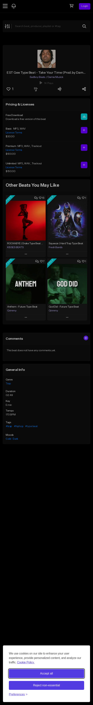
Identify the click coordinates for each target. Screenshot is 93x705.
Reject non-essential (46, 685)
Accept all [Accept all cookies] (46, 673)
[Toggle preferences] (18, 694)
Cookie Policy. (26, 662)
